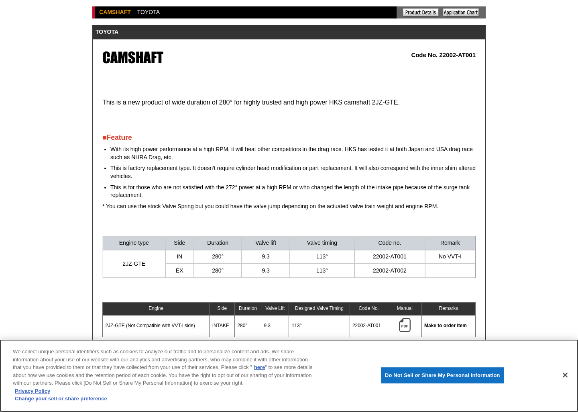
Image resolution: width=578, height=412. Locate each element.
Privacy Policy (32, 391)
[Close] (565, 375)
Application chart (461, 12)
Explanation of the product (421, 12)
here (259, 367)
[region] (289, 376)
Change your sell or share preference (61, 399)
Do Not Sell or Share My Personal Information (442, 375)
